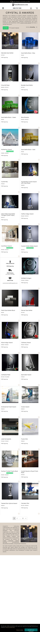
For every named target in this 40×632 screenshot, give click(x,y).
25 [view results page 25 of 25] (23, 518)
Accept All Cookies (31, 630)
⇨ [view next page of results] (25, 518)
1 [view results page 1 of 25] (14, 518)
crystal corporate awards (11, 540)
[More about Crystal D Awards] (20, 539)
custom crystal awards (25, 22)
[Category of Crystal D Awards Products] (20, 21)
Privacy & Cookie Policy (10, 627)
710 (7, 28)
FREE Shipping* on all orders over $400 (20, 1)
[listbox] (33, 27)
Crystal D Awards (15, 28)
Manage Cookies (19, 630)
